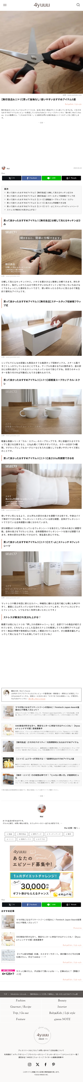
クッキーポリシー (54, 1054)
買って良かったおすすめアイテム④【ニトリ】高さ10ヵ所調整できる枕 (36, 202)
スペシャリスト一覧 (69, 1054)
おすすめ (41, 839)
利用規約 (7, 1054)
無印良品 (22, 834)
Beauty (62, 1001)
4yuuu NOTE (62, 1019)
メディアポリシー (19, 1054)
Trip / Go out (21, 1013)
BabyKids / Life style (62, 1013)
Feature (20, 1019)
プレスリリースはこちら (27, 1050)
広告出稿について (57, 1050)
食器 (10, 834)
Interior (62, 1007)
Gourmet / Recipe (20, 1007)
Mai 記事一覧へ (71, 828)
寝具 (69, 834)
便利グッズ (37, 834)
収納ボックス (26, 839)
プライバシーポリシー (36, 1054)
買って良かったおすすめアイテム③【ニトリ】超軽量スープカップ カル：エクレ (40, 199)
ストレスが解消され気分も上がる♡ (21, 209)
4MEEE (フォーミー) (35, 1057)
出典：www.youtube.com (72, 95)
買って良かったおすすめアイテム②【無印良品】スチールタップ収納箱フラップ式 (41, 196)
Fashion (21, 1001)
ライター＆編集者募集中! (54, 1057)
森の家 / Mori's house (36, 698)
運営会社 (21, 1057)
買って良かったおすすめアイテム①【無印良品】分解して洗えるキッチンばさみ (40, 192)
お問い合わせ (43, 1050)
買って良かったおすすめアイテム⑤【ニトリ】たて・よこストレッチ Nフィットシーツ (43, 206)
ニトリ (11, 839)
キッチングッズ (55, 834)
